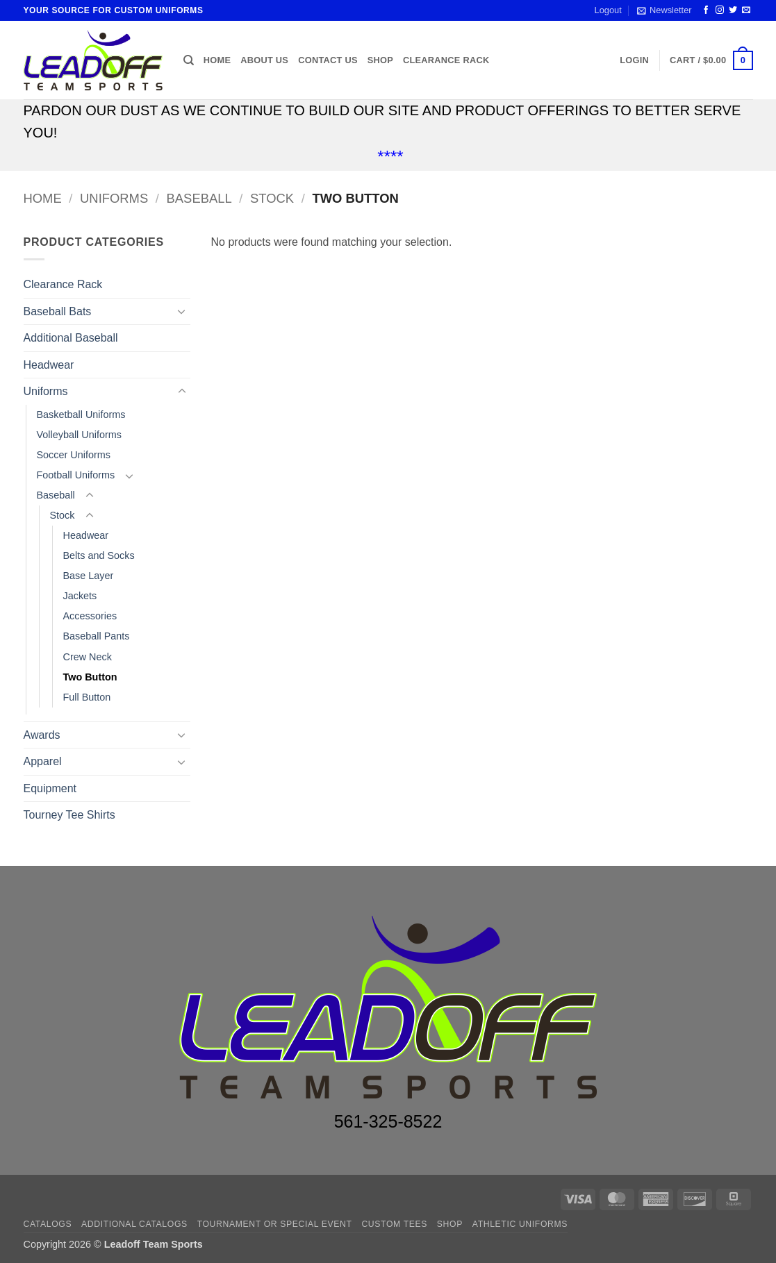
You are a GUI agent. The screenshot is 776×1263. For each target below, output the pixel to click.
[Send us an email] (746, 10)
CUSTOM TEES (394, 1224)
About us (264, 60)
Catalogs (48, 1224)
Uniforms (114, 198)
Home (217, 60)
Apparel (43, 761)
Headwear (49, 365)
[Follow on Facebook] (706, 10)
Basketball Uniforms (81, 414)
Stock (272, 198)
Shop (380, 60)
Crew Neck (87, 656)
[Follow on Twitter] (733, 10)
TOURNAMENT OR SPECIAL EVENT (274, 1224)
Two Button (90, 677)
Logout (608, 10)
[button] (664, 10)
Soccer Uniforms (73, 454)
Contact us (328, 60)
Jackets (80, 595)
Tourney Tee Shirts (69, 815)
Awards (42, 735)
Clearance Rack (446, 60)
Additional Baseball (71, 338)
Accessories (90, 615)
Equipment (50, 788)
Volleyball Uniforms (79, 434)
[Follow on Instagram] (720, 10)
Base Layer (88, 575)
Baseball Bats (58, 311)
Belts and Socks (99, 555)
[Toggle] (182, 311)
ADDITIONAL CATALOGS (134, 1224)
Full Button (87, 697)
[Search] (188, 60)
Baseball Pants (96, 636)
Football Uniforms (76, 474)
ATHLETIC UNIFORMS (520, 1224)
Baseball (199, 198)
